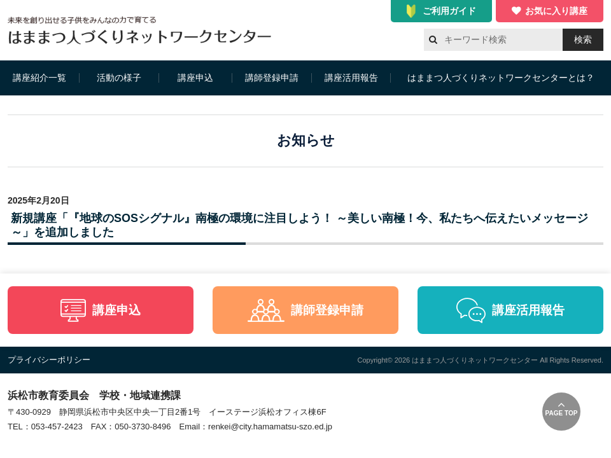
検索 (583, 39)
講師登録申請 (271, 78)
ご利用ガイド (449, 11)
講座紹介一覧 (39, 78)
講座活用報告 (351, 78)
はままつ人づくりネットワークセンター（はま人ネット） (143, 30)
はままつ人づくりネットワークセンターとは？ (500, 78)
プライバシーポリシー (49, 359)
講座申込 (195, 78)
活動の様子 (119, 78)
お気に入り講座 (556, 11)
